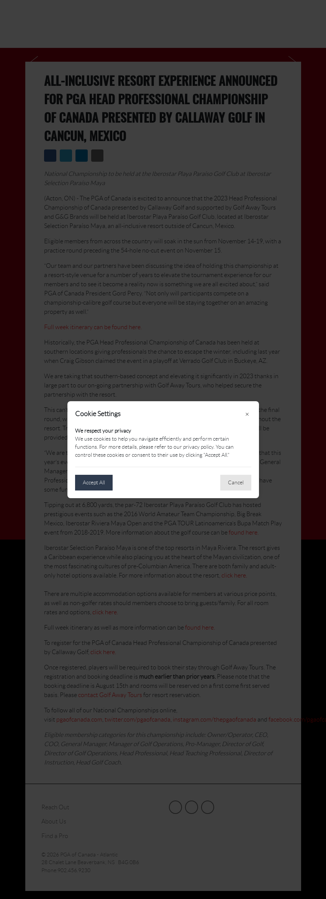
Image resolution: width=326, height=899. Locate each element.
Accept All (94, 482)
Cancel (236, 482)
